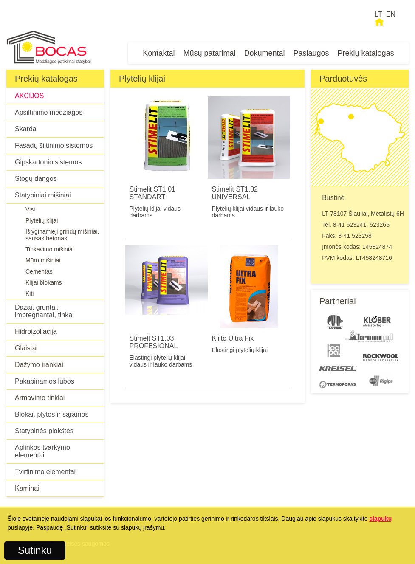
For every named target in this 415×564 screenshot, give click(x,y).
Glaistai (26, 348)
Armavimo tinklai (40, 397)
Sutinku (35, 550)
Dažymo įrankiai (39, 364)
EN (390, 14)
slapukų (380, 518)
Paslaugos (311, 53)
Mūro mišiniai (42, 260)
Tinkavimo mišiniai (49, 249)
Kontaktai (159, 53)
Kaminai (27, 488)
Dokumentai (264, 53)
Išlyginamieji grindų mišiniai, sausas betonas (62, 235)
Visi (30, 209)
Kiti (29, 293)
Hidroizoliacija (36, 331)
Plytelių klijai (41, 220)
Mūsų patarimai (209, 53)
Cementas (39, 271)
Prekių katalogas (366, 53)
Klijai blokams (43, 282)
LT (378, 14)
